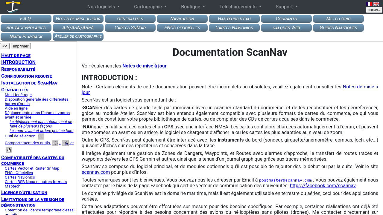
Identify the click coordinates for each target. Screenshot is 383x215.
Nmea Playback (26, 36)
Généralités (130, 19)
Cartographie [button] (148, 7)
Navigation (182, 19)
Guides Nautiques (338, 27)
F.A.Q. (26, 19)
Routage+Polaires (26, 27)
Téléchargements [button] (238, 7)
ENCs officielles (182, 27)
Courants (286, 19)
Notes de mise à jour (78, 19)
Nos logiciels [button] (101, 7)
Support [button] (285, 7)
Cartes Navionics (234, 27)
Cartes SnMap (130, 27)
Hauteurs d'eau (234, 19)
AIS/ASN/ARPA (78, 27)
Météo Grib (338, 19)
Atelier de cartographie (78, 36)
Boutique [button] (191, 7)
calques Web (286, 27)
